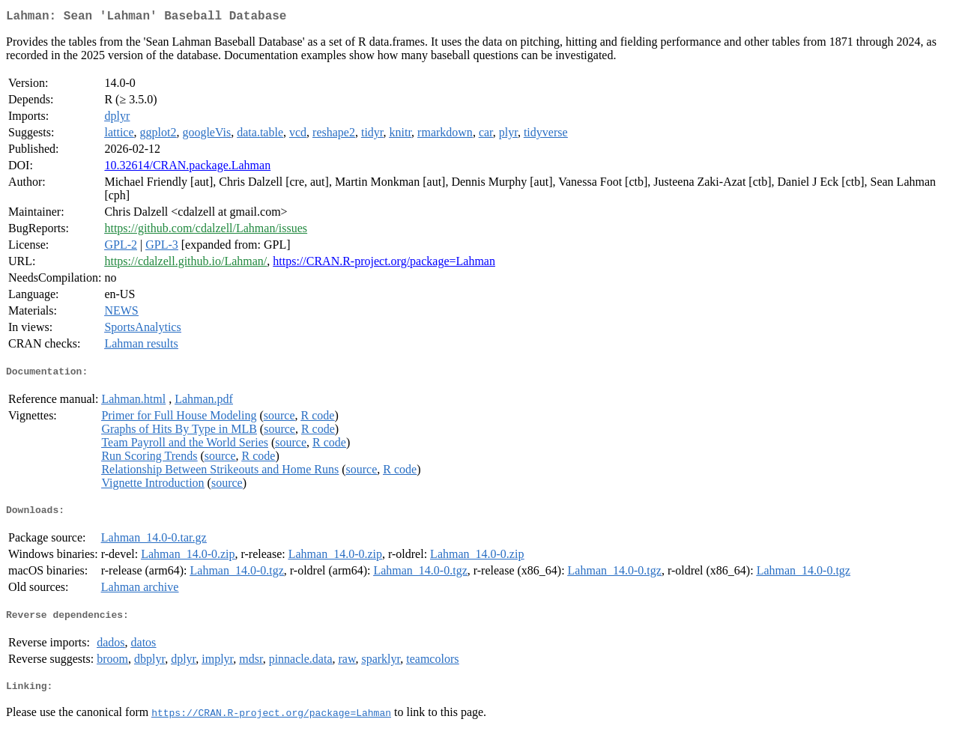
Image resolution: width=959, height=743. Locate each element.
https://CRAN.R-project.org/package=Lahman (384, 264)
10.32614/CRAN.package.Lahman (187, 168)
